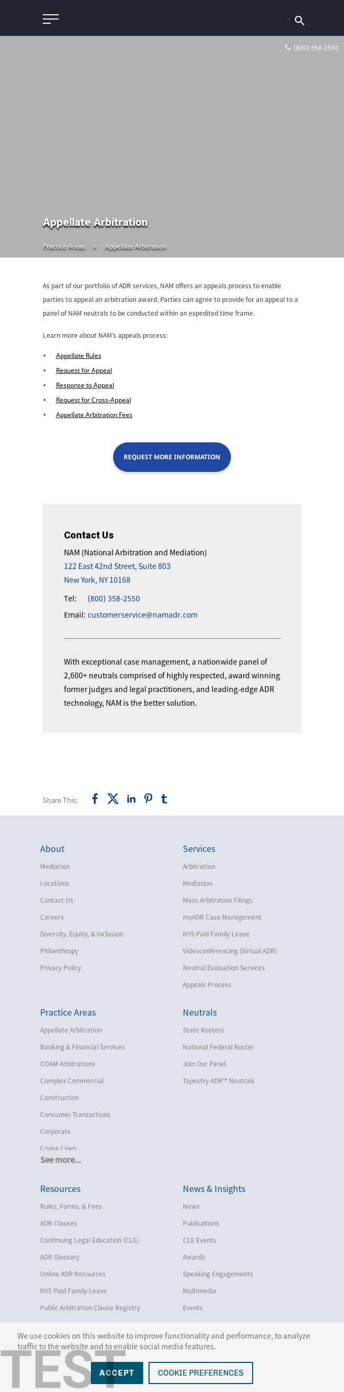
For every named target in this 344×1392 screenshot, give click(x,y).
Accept (117, 1373)
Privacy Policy (60, 967)
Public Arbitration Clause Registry (90, 1307)
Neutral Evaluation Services (224, 967)
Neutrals (200, 1012)
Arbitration (199, 866)
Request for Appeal (84, 370)
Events (193, 1307)
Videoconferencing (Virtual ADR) (230, 950)
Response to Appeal (85, 385)
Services (199, 848)
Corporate (55, 1131)
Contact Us (56, 900)
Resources (60, 1188)
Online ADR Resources (73, 1274)
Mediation (55, 866)
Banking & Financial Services (82, 1047)
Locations (54, 883)
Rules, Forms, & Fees (71, 1206)
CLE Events (199, 1240)
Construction (59, 1097)
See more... (60, 1160)
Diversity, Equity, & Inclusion (81, 934)
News (191, 1206)
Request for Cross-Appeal (93, 399)
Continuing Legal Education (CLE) (89, 1240)
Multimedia (199, 1290)
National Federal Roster (218, 1047)
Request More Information (172, 456)
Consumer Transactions (75, 1114)
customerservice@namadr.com (143, 615)
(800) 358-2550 (114, 598)
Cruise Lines (58, 1148)
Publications (201, 1223)
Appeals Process (207, 984)
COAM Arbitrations (67, 1063)
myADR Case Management (222, 917)
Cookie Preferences (201, 1373)
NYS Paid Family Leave (216, 934)
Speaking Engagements (218, 1274)
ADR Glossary (59, 1257)
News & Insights (214, 1188)
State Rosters (203, 1030)
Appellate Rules (78, 355)
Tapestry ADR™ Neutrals (219, 1080)
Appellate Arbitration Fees (94, 414)
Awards (194, 1257)
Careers (52, 917)
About (52, 848)
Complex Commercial (72, 1080)
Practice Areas (64, 246)
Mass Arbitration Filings (218, 900)
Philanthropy (59, 950)
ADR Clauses (58, 1223)
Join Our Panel (204, 1063)
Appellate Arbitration (135, 246)
